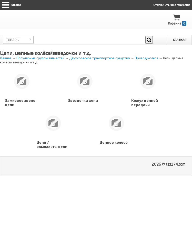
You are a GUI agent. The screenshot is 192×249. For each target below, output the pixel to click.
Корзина (177, 20)
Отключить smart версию (171, 4)
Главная (179, 39)
